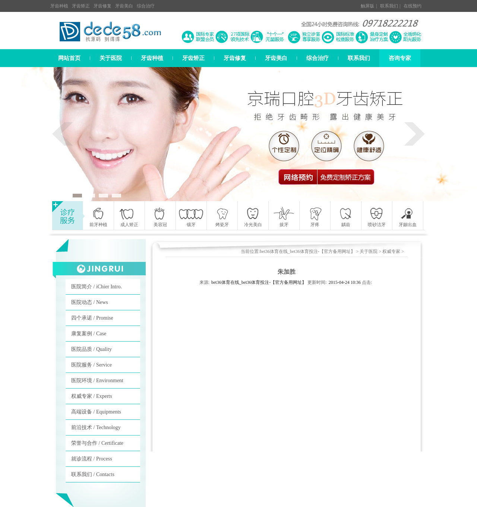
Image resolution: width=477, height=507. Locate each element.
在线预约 (412, 6)
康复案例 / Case (88, 333)
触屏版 (367, 6)
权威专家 (391, 251)
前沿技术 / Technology (96, 427)
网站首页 (69, 58)
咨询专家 (400, 58)
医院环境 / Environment (97, 380)
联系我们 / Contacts (92, 474)
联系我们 (389, 6)
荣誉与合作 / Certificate (97, 443)
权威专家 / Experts (91, 396)
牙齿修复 (102, 6)
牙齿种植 (59, 6)
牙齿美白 (124, 6)
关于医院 (110, 58)
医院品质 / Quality (91, 349)
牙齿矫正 (81, 6)
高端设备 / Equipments (96, 412)
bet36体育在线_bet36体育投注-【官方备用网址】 (307, 251)
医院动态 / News (89, 302)
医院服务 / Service (91, 365)
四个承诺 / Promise (92, 318)
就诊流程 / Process (91, 459)
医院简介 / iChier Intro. (96, 286)
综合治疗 (146, 6)
